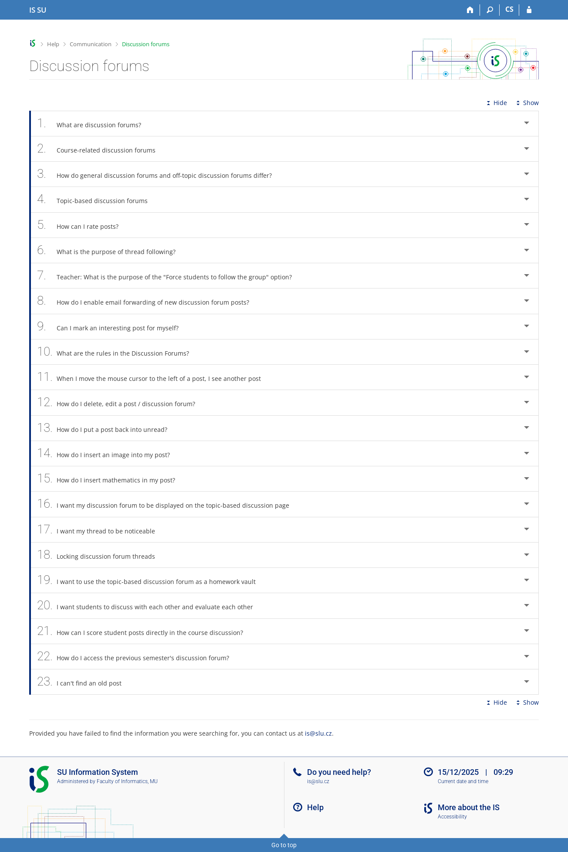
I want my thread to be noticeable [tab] (101, 529)
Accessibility (452, 817)
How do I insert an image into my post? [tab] (108, 453)
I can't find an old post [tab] (84, 681)
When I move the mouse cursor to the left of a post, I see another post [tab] (153, 377)
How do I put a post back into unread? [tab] (107, 428)
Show (526, 102)
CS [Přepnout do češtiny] (509, 9)
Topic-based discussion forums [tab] (97, 199)
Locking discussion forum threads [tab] (101, 555)
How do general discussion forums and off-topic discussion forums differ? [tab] (159, 174)
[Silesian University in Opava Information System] (38, 10)
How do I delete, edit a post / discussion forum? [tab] (121, 402)
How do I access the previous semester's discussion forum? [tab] (138, 656)
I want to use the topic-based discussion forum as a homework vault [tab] (151, 580)
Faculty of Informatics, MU (127, 781)
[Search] (490, 10)
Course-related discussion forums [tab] (101, 148)
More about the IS (469, 807)
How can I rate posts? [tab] (82, 225)
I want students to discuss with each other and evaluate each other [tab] (150, 605)
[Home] (470, 10)
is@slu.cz (318, 733)
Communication (91, 44)
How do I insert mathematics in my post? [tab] (111, 478)
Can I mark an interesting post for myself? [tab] (112, 326)
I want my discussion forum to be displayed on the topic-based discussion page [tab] (168, 504)
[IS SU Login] (529, 10)
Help (53, 44)
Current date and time (463, 781)
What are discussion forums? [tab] (94, 123)
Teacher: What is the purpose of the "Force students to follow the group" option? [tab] (169, 275)
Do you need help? (339, 772)
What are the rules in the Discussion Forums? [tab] (118, 352)
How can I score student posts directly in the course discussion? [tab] (145, 631)
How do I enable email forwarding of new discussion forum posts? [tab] (148, 301)
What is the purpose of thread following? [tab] (111, 250)
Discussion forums (145, 44)
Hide (496, 102)
